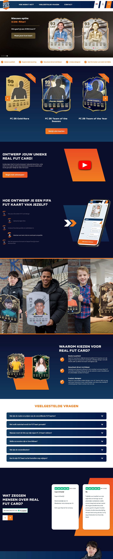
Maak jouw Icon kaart (23, 36)
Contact (68, 4)
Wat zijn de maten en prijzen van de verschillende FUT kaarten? (33, 416)
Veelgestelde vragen (49, 4)
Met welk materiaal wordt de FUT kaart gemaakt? (28, 424)
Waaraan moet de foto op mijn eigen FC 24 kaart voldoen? (31, 433)
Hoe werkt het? (26, 4)
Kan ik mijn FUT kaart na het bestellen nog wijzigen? (28, 458)
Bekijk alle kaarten (56, 131)
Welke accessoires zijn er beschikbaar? (24, 441)
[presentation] (7, 98)
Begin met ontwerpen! (15, 175)
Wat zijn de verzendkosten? (19, 450)
